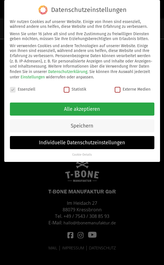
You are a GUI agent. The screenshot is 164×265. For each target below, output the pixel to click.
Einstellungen (32, 74)
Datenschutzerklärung (68, 69)
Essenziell (22, 86)
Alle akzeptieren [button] (82, 106)
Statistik (75, 86)
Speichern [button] (82, 123)
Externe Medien (132, 86)
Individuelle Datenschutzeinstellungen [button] (82, 140)
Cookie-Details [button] (82, 152)
